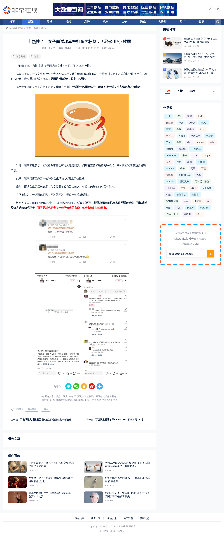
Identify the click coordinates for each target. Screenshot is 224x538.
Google (206, 155)
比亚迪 (169, 122)
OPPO (200, 142)
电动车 (197, 201)
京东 (168, 129)
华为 (179, 116)
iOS (195, 155)
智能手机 (181, 194)
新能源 (182, 148)
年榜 (192, 91)
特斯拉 (190, 129)
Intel (202, 129)
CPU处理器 (172, 201)
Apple (182, 135)
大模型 (162, 21)
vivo (189, 142)
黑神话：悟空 (202, 181)
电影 (168, 207)
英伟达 (201, 162)
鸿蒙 (168, 194)
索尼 (179, 162)
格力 (199, 214)
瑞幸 (34, 56)
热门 (182, 21)
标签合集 (112, 518)
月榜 (180, 91)
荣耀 (189, 116)
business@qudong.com (104, 399)
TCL (183, 188)
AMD (192, 122)
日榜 (167, 91)
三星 (168, 142)
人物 (124, 21)
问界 (168, 162)
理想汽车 (184, 181)
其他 (43, 28)
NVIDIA (170, 181)
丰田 (193, 188)
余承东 (190, 207)
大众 (179, 207)
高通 (200, 116)
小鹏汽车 (170, 188)
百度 (203, 168)
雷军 (212, 142)
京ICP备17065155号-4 (112, 531)
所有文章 (95, 518)
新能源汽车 (185, 175)
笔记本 (195, 194)
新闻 (31, 21)
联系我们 (144, 518)
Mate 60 (204, 207)
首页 (12, 21)
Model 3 (170, 168)
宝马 (186, 201)
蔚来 (182, 168)
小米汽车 (196, 148)
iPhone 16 (171, 155)
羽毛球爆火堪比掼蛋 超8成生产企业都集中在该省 (45, 419)
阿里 (193, 168)
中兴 (184, 155)
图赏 (49, 21)
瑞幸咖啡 (18, 56)
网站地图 (79, 518)
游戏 (143, 21)
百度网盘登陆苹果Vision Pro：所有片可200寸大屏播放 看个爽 (127, 419)
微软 (179, 129)
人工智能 (206, 188)
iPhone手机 (172, 214)
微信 (179, 142)
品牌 (87, 21)
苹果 (181, 122)
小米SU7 (195, 135)
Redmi (169, 148)
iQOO (203, 122)
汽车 (105, 21)
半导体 (169, 135)
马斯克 (209, 135)
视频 (68, 21)
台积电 (187, 214)
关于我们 (128, 518)
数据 (201, 21)
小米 (168, 116)
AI (208, 201)
